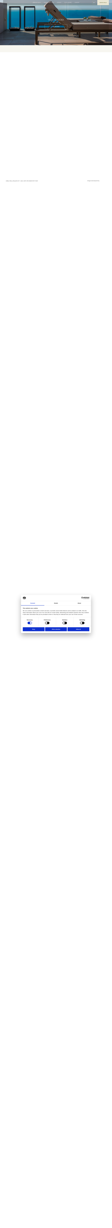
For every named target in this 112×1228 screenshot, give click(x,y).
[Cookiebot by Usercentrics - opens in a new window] (82, 598)
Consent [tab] (32, 603)
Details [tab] (56, 603)
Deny (33, 629)
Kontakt (77, 2)
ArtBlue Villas (12, 2)
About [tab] (79, 603)
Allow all (78, 629)
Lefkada (59, 2)
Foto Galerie (68, 2)
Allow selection (56, 629)
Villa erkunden (56, 26)
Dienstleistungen (49, 2)
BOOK (103, 2)
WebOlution (103, 181)
